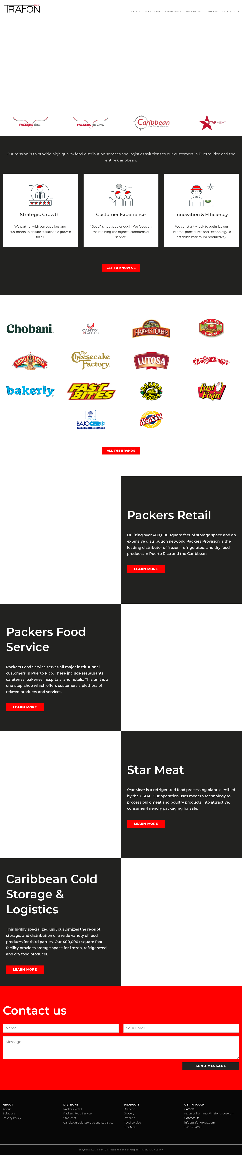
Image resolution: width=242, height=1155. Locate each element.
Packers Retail (72, 1109)
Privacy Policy (12, 1118)
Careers (212, 11)
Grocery (129, 1113)
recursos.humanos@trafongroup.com (209, 1113)
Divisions (173, 11)
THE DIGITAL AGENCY (151, 1150)
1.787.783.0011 (193, 1127)
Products (193, 11)
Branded (129, 1109)
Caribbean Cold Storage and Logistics (88, 1122)
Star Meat (69, 1118)
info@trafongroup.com (199, 1122)
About (135, 11)
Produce (129, 1118)
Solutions (152, 11)
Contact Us (231, 11)
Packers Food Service (77, 1113)
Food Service (132, 1122)
